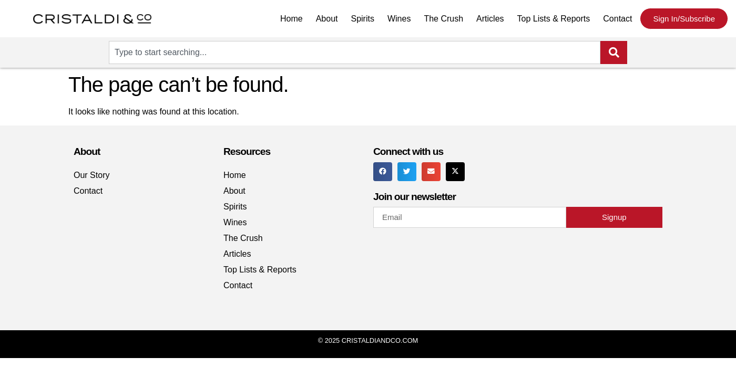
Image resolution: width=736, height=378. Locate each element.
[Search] (613, 52)
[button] (382, 171)
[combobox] (354, 52)
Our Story (91, 175)
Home (291, 18)
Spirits (362, 18)
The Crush (443, 18)
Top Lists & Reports (553, 18)
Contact (617, 18)
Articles (490, 18)
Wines (399, 18)
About (327, 18)
